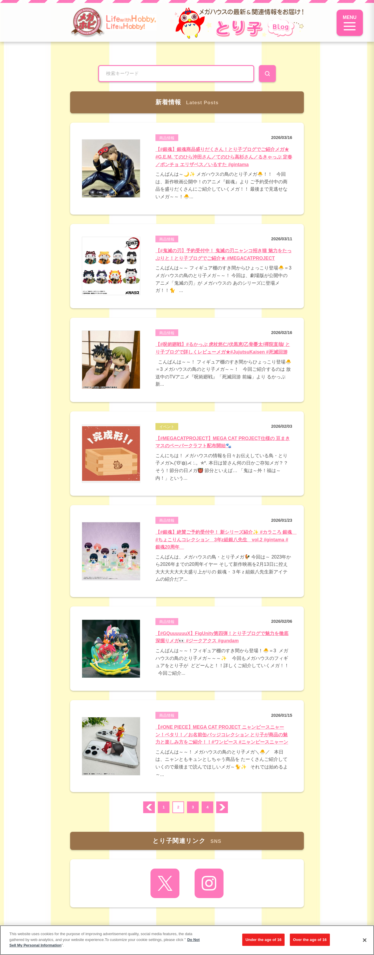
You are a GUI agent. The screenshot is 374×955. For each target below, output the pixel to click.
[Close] (364, 940)
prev (149, 807)
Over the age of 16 (310, 939)
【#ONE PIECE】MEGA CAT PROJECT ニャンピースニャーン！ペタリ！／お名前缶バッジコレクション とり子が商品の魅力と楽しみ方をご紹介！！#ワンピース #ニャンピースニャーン (221, 734)
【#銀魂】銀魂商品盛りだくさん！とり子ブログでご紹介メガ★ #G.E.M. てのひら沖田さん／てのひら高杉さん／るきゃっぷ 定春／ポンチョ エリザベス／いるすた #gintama (223, 157)
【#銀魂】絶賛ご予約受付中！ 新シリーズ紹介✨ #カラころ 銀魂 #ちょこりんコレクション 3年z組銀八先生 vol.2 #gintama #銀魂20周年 (226, 539)
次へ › (222, 807)
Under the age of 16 (263, 939)
